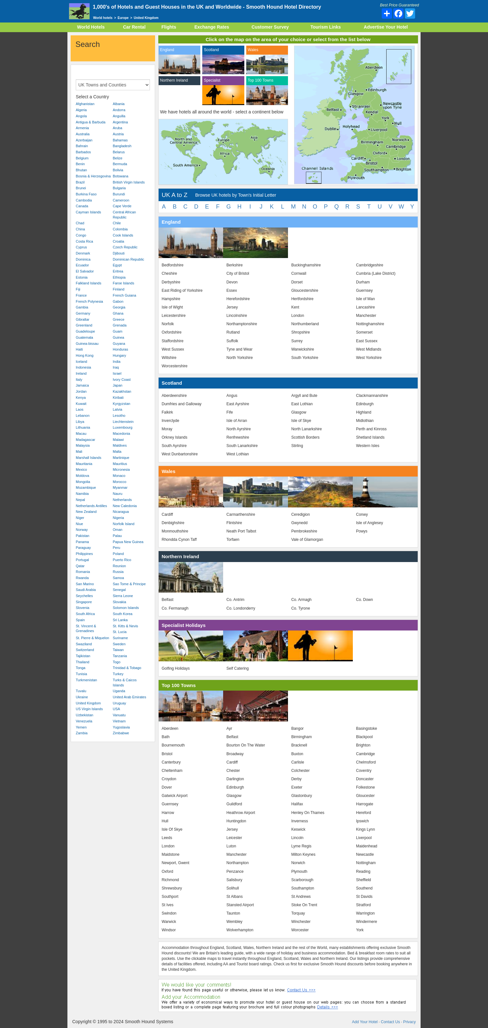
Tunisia (81, 674)
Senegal (119, 590)
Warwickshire (302, 349)
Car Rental (134, 27)
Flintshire (234, 523)
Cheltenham (172, 770)
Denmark (83, 253)
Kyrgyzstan (121, 404)
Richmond (170, 880)
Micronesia (121, 469)
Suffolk (232, 341)
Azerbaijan (84, 140)
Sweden (119, 644)
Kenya (81, 397)
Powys (361, 531)
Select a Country (92, 96)
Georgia (119, 307)
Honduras (120, 349)
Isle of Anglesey (369, 523)
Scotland (211, 50)
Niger (80, 518)
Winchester (300, 921)
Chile (117, 223)
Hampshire (171, 299)
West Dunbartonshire (180, 454)
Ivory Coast (122, 379)
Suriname (120, 638)
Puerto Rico (122, 560)
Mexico (81, 469)
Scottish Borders (305, 437)
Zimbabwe (121, 733)
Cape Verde (122, 206)
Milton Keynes (303, 854)
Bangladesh (122, 146)
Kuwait (81, 404)
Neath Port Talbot (241, 531)
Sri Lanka (120, 620)
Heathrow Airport (240, 812)
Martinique (121, 458)
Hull (165, 821)
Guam (117, 331)
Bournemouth (173, 745)
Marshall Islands (88, 458)
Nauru (117, 494)
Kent (295, 307)
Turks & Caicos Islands (124, 682)
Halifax (297, 804)
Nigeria (118, 518)
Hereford (363, 812)
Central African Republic (124, 214)
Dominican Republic (128, 259)
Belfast (168, 599)
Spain (80, 620)
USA (116, 709)
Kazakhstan (122, 391)
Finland (118, 289)
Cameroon (121, 200)
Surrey (296, 341)
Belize (117, 158)
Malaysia (83, 445)
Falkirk (167, 412)
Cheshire (169, 273)
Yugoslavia (121, 727)
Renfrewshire (237, 437)
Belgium (82, 158)
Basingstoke (366, 728)
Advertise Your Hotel (386, 27)
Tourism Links (325, 27)
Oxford (167, 871)
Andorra (119, 110)
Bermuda (120, 164)
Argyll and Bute (304, 395)
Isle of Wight (172, 307)
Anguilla (119, 116)
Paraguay (83, 548)
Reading (363, 871)
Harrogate (364, 804)
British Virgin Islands (128, 182)
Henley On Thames (307, 812)
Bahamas (120, 140)
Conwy (362, 514)
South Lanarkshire (241, 445)
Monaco (119, 476)
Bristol (167, 754)
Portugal (82, 560)
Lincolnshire (236, 315)
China (80, 229)
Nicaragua (121, 512)
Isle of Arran (236, 420)
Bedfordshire (173, 265)
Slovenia (82, 608)
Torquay (298, 913)
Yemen (81, 727)
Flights (168, 27)
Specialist (212, 80)
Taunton (233, 913)
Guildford (234, 804)
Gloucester (365, 795)
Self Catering (237, 668)
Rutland (233, 332)
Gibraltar (82, 319)
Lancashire (365, 307)
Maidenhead (366, 846)
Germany (83, 313)
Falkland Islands (88, 283)
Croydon (169, 779)
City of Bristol (237, 273)
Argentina (120, 122)
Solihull (232, 888)
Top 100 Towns (261, 80)
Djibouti (119, 253)
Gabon (118, 301)
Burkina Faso (86, 194)
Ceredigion (300, 514)
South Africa (85, 614)
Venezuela (84, 721)
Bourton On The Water (245, 745)
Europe (123, 18)
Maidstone (170, 854)
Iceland (81, 361)
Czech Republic (125, 247)
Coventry (363, 770)
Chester (233, 770)
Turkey (118, 674)
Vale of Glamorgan (307, 539)
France (81, 295)
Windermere (366, 921)
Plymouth (299, 871)
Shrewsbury (172, 888)
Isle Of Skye (172, 829)
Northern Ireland (174, 80)
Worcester (300, 930)
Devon (232, 282)
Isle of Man (365, 299)
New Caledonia (125, 506)
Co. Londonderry (240, 608)
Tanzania (120, 656)
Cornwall (298, 273)
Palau (117, 536)
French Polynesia (89, 301)
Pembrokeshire (304, 531)
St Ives (168, 905)
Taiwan (118, 650)
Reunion (119, 566)
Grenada (119, 325)
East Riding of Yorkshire (182, 290)
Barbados (83, 152)
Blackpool (364, 737)
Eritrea (118, 271)
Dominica (83, 259)
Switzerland (85, 650)
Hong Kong (84, 355)
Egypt (117, 265)
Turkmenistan (86, 680)
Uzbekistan (84, 715)
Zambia (82, 733)
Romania (83, 572)
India (116, 361)
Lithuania (83, 427)
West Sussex (173, 349)
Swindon (169, 913)
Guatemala (84, 337)
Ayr (229, 728)
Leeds (167, 838)
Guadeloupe (85, 331)
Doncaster (365, 779)
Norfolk (168, 324)
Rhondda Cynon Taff (179, 539)
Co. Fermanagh (175, 608)
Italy (79, 379)
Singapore (84, 602)
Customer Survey (270, 27)
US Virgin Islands (89, 709)
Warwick (169, 921)
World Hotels (91, 27)
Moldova (82, 476)
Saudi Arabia (86, 590)
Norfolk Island (123, 524)
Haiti (79, 349)
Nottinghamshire (370, 324)
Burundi (119, 194)
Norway (82, 530)
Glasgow (298, 412)
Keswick (298, 829)
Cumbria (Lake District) (376, 273)
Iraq (116, 367)
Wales (253, 50)
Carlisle (297, 762)
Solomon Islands (126, 608)
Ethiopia (119, 277)
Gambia (82, 307)
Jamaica (82, 385)
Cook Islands (123, 235)
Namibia (82, 494)
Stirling (297, 445)
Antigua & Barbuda (90, 122)
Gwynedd (299, 523)
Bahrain (82, 146)
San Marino (85, 584)
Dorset (296, 282)
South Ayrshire (174, 445)
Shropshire (300, 332)
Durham (363, 282)
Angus (231, 395)
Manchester (366, 315)
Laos (79, 409)
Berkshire (234, 265)
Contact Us (390, 1022)
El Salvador (85, 271)
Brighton (363, 745)
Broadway (234, 754)
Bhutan (81, 170)
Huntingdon (236, 821)
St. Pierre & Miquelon (92, 638)
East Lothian (302, 404)
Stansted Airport (240, 905)
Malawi (118, 440)
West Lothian (237, 454)
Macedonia (121, 433)
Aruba (117, 128)
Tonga (80, 668)
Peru (116, 548)
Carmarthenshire (240, 514)
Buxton (297, 754)
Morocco (119, 482)
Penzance (234, 871)
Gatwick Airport (175, 795)
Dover (167, 787)
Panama (82, 542)
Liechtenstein (123, 422)
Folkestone (365, 787)
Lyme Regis (301, 846)
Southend (364, 888)
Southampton (302, 888)
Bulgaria (119, 188)
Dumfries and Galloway (182, 404)
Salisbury (234, 880)
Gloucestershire (304, 290)
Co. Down (364, 599)
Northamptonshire (241, 324)
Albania (119, 104)
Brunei (81, 188)
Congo (81, 235)
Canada (82, 206)
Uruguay (119, 703)
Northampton (237, 863)
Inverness (299, 821)
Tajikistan (83, 656)
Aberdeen (170, 728)
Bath (166, 737)
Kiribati (118, 397)
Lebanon (83, 415)
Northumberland (305, 324)
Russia (118, 572)
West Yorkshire (369, 357)
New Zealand (86, 512)
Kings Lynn (365, 829)
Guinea (118, 337)
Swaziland (84, 644)
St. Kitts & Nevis (125, 626)
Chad (80, 223)
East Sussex (367, 341)
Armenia (82, 128)
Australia (83, 134)
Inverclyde (170, 420)
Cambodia (84, 200)
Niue (79, 524)
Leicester (234, 838)
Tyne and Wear (239, 349)
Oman (117, 530)
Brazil (80, 182)
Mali (79, 451)
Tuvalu (81, 691)
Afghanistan (85, 104)
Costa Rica (84, 241)
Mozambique (86, 487)
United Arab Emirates (129, 697)
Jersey (232, 307)
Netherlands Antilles (91, 506)
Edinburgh (365, 404)
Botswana (120, 176)
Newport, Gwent (175, 863)
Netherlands (122, 500)
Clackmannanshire (372, 395)
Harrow (168, 812)
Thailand (82, 662)
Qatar (80, 566)
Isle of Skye (301, 420)
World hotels (102, 18)
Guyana (119, 343)
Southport (170, 896)
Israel (117, 373)
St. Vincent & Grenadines (86, 628)
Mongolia (83, 482)
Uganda (119, 691)
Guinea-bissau (87, 343)
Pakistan (82, 536)
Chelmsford (366, 762)
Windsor (169, 930)
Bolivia (118, 170)
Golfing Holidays (176, 668)
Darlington (235, 779)
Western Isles (367, 445)
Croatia (118, 241)
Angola (81, 116)
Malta (117, 451)
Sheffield (363, 880)
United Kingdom (88, 703)
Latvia (117, 409)
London (297, 315)
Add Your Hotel (365, 1022)
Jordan (81, 391)
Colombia (120, 229)
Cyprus (81, 247)
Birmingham (301, 737)
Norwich (298, 863)
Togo (116, 662)
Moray (167, 429)
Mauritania (84, 464)
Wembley (234, 921)
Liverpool (364, 838)
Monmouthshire (175, 531)
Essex (231, 290)
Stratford (363, 905)
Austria (118, 134)
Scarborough (302, 880)
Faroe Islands (123, 283)
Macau (81, 433)
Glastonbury (301, 795)
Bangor (297, 728)
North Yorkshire (239, 357)
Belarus (119, 152)
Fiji (78, 289)
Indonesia (83, 367)
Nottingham (366, 863)
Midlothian (365, 420)
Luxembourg (122, 427)
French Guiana (124, 295)
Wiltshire (169, 357)
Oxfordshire (172, 332)
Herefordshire (238, 299)
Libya (80, 422)
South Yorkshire (304, 357)
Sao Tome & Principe (129, 584)
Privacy (409, 1022)
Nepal (80, 500)
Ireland (81, 373)
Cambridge (365, 754)
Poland (118, 554)
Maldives (119, 445)
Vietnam (119, 721)
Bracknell (299, 745)
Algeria (81, 110)
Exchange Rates (211, 27)
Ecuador (82, 265)
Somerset (364, 332)
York (360, 930)
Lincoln (297, 838)
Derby (296, 779)
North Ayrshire (238, 429)
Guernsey (364, 290)
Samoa (118, 578)
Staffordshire (173, 341)
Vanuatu (119, 715)
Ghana (118, 313)
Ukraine (82, 697)
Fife (229, 412)
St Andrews (301, 896)
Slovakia (119, 602)
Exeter (296, 787)
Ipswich (362, 821)
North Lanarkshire (306, 429)
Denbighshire (173, 523)
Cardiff (167, 514)
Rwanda (82, 578)
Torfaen (232, 539)
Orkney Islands (174, 437)
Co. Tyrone (300, 608)
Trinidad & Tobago (127, 668)
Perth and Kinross (371, 429)
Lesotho (119, 415)
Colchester (300, 770)
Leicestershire (174, 315)
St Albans (234, 896)
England (167, 50)
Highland (363, 412)
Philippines (84, 554)
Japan (117, 385)
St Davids (364, 896)
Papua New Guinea (128, 542)
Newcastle (365, 854)
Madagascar (85, 440)
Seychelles (84, 596)
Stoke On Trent (304, 905)
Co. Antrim (235, 599)
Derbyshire (171, 282)
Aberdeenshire (174, 395)
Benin (80, 164)
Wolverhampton (239, 930)
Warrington (365, 913)
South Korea (122, 614)
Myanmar (120, 487)
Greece (118, 319)
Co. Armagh (301, 599)
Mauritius (120, 464)
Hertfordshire (302, 299)
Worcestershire (174, 366)
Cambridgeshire (369, 265)
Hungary (119, 355)
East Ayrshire (237, 404)
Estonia (82, 277)
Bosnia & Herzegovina (93, 176)
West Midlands (368, 349)
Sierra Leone (123, 596)
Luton (231, 846)
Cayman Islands (88, 212)
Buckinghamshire (306, 265)
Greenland (84, 325)
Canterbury (171, 762)
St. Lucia (119, 632)
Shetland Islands (370, 437)
